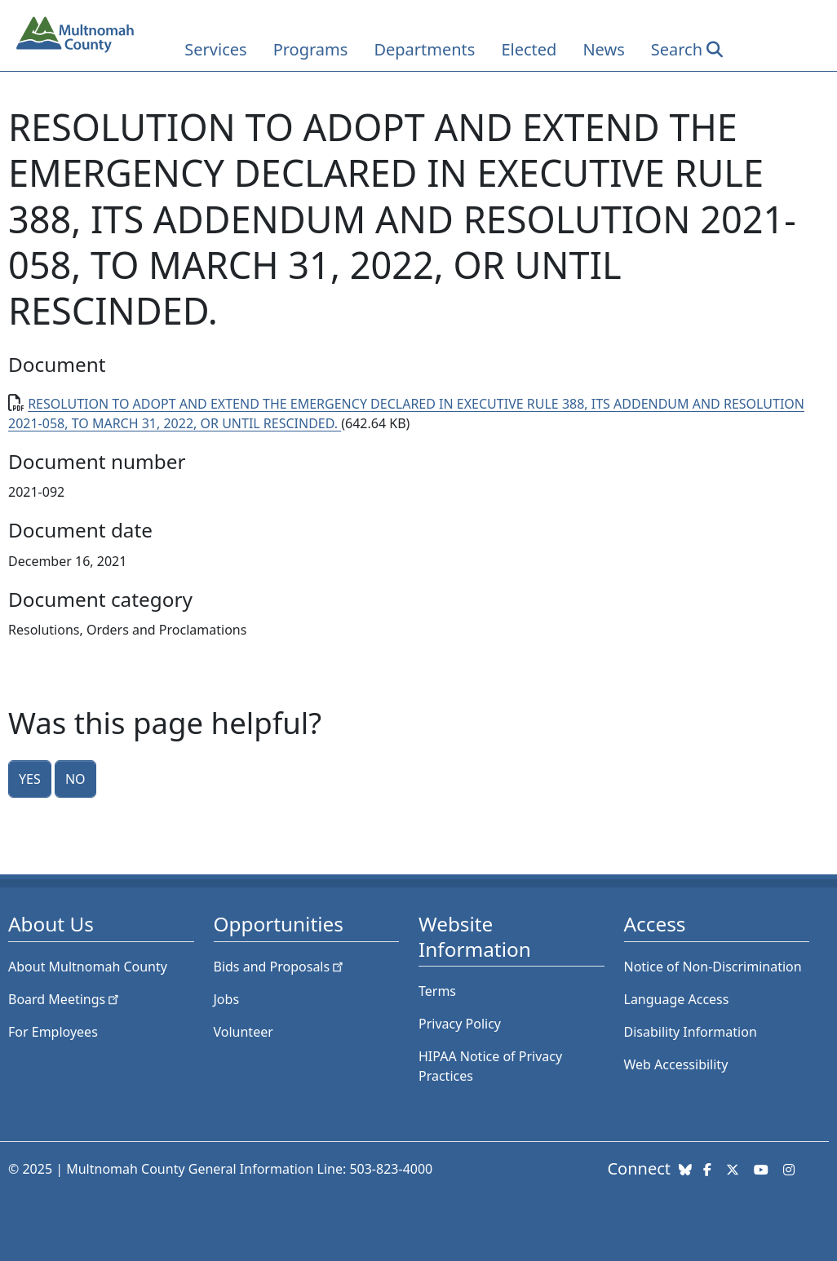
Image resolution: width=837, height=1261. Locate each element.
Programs (310, 49)
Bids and (280, 967)
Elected (528, 49)
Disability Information (690, 1032)
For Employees (53, 1032)
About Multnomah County (87, 967)
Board (65, 999)
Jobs (227, 999)
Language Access (676, 999)
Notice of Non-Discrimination (713, 967)
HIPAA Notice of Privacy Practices (490, 1066)
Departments (424, 49)
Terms (437, 991)
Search (676, 49)
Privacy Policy (459, 1024)
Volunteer (243, 1032)
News (603, 49)
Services (215, 49)
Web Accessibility (676, 1064)
